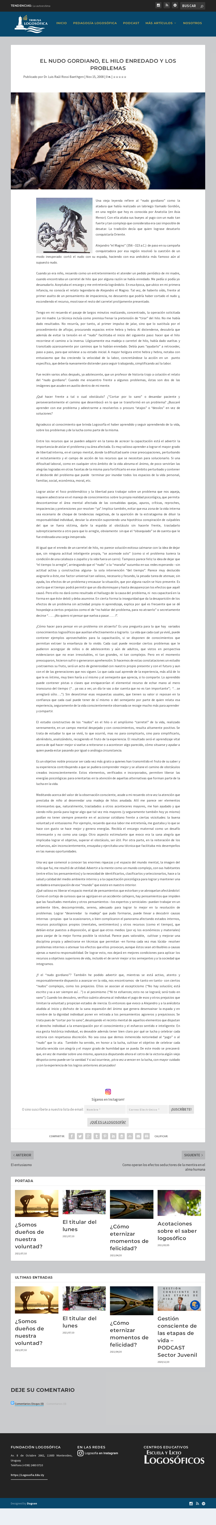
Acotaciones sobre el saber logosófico (177, 1247)
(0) (29, 1420)
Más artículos (116, 40)
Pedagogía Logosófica (52, 40)
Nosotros (150, 40)
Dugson (32, 1520)
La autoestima (41, 6)
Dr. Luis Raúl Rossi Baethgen (64, 93)
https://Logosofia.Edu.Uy (27, 1491)
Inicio (19, 40)
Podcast (89, 40)
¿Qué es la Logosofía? (108, 1139)
